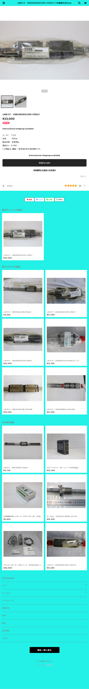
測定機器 (5, 631)
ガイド (4, 585)
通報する (83, 176)
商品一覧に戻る (44, 650)
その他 (4, 638)
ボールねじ (6, 593)
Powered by (45, 665)
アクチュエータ (8, 600)
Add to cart (44, 163)
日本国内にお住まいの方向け (44, 170)
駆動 (4, 623)
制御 (4, 616)
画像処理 (5, 608)
